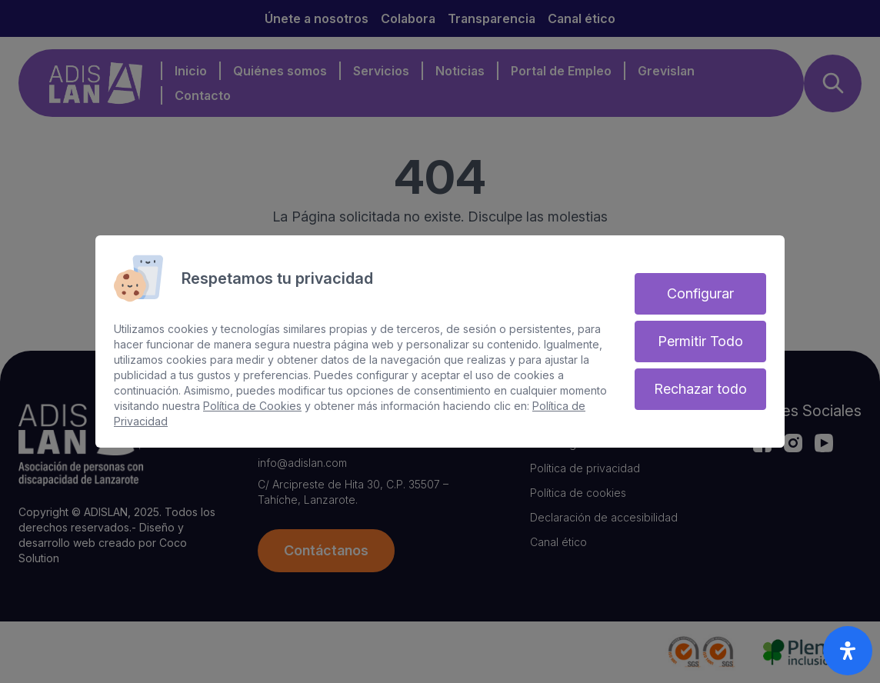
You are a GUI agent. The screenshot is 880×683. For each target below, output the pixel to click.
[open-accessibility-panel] (847, 650)
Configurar (700, 293)
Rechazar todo (700, 389)
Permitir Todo (700, 341)
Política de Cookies (252, 405)
